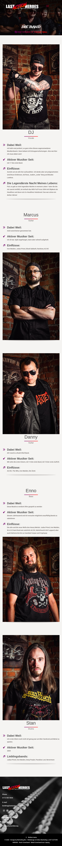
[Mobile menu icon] (47, 6)
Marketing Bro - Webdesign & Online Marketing (32, 840)
